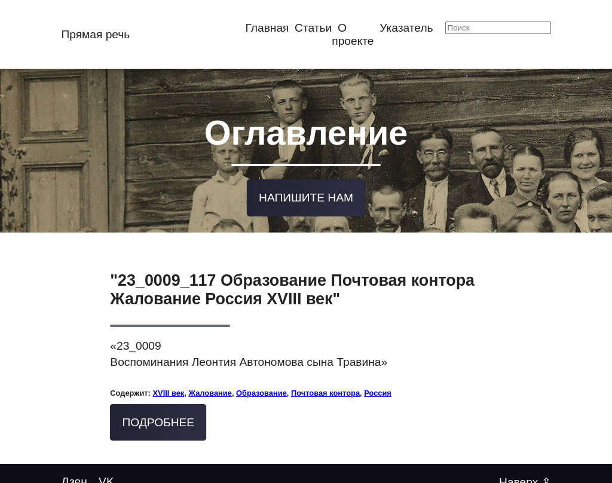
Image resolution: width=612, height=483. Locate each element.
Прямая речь (95, 34)
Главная (267, 28)
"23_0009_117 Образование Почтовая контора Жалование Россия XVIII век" (292, 288)
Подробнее (159, 420)
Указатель (406, 28)
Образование (261, 390)
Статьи (313, 28)
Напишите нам (306, 195)
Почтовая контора (325, 390)
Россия (377, 390)
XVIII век (168, 390)
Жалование (210, 390)
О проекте (353, 34)
